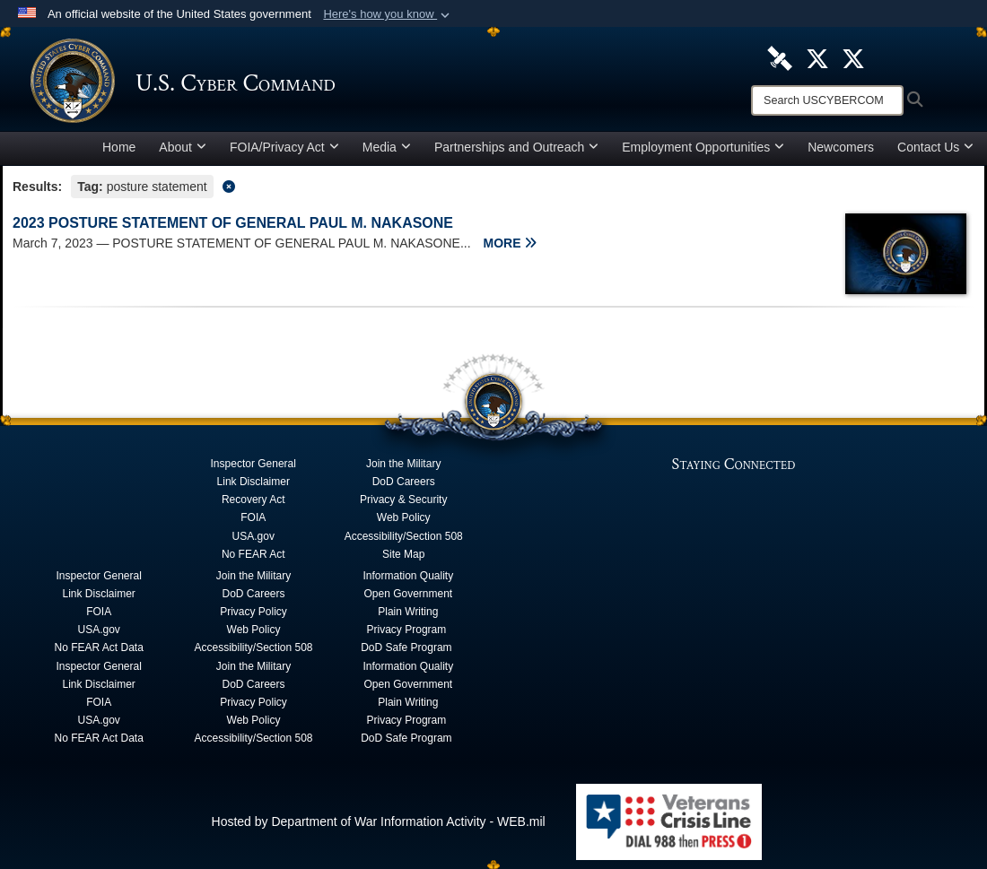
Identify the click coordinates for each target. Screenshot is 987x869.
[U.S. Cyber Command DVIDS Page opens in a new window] (779, 57)
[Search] (827, 100)
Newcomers (841, 147)
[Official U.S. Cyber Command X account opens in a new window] (817, 57)
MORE (510, 243)
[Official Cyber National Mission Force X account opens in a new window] (853, 57)
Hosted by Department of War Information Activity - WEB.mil (379, 821)
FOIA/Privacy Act (284, 147)
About (182, 147)
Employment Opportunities (703, 147)
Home (118, 147)
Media (386, 147)
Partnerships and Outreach (516, 147)
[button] (388, 14)
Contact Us (935, 147)
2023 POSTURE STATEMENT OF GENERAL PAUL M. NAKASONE (233, 222)
